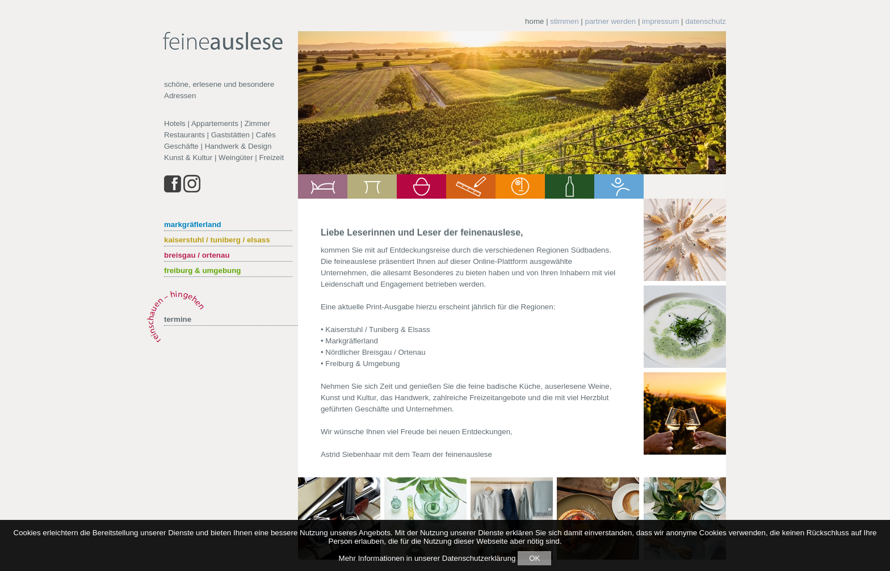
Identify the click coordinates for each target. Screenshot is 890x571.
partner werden (610, 21)
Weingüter (236, 157)
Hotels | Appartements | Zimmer (217, 123)
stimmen (564, 21)
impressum (660, 21)
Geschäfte (181, 146)
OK (534, 558)
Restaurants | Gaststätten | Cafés (220, 135)
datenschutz (705, 21)
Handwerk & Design (238, 146)
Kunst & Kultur (188, 157)
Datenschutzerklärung (479, 558)
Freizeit (271, 157)
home (534, 21)
